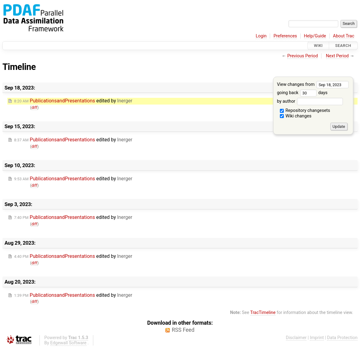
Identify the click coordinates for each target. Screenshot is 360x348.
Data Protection (342, 337)
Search (343, 45)
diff (34, 107)
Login (261, 36)
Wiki (318, 45)
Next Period (337, 56)
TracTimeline (263, 312)
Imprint (317, 337)
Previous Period (302, 56)
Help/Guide (315, 36)
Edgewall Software (68, 343)
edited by (73, 101)
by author (310, 101)
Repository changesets (305, 110)
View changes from (313, 84)
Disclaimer (296, 337)
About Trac (343, 36)
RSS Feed (183, 330)
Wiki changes (296, 116)
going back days (302, 92)
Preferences (285, 36)
